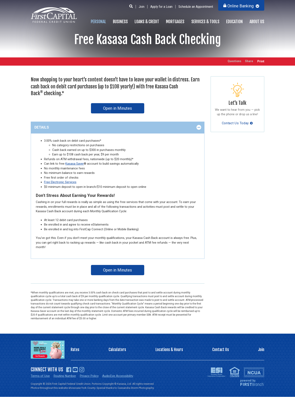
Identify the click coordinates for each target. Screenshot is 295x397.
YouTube (75, 370)
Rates (75, 349)
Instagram (81, 370)
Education (234, 21)
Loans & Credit (147, 21)
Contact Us (220, 349)
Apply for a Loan (161, 7)
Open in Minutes (117, 108)
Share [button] (248, 61)
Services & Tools (205, 21)
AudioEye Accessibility (121, 376)
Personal (98, 21)
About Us (257, 21)
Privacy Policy (91, 376)
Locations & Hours (169, 349)
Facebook (68, 370)
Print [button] (260, 61)
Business (120, 21)
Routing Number (65, 376)
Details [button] (41, 127)
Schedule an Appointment (195, 7)
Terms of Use (40, 376)
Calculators (117, 349)
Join (141, 7)
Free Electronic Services (60, 182)
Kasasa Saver (74, 163)
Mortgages (175, 21)
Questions (231, 61)
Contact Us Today (235, 123)
